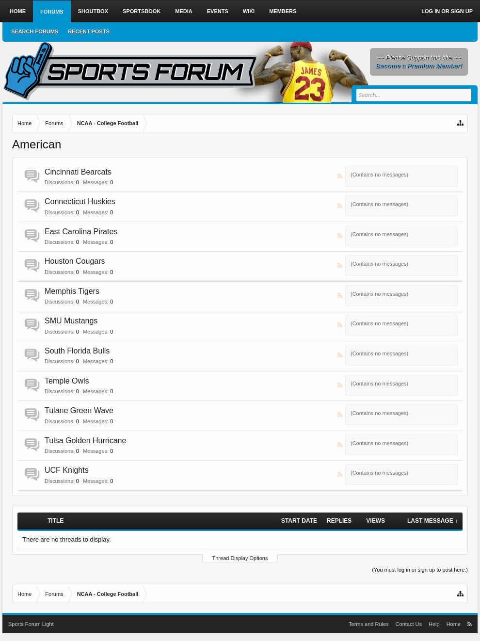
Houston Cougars (75, 261)
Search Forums (34, 31)
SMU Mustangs (71, 321)
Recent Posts (89, 31)
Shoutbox (93, 11)
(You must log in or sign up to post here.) (420, 570)
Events (217, 11)
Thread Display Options (240, 558)
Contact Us (409, 624)
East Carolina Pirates (81, 231)
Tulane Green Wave (79, 410)
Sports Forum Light (31, 624)
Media (183, 11)
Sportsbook (141, 11)
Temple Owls (67, 381)
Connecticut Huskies (80, 201)
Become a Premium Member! (419, 65)
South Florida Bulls (77, 351)
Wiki (249, 11)
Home (18, 11)
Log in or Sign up (447, 11)
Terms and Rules (369, 624)
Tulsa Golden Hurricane (85, 440)
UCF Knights (67, 470)
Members (282, 11)
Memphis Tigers (72, 291)
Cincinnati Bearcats (78, 172)
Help (434, 624)
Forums (52, 12)
